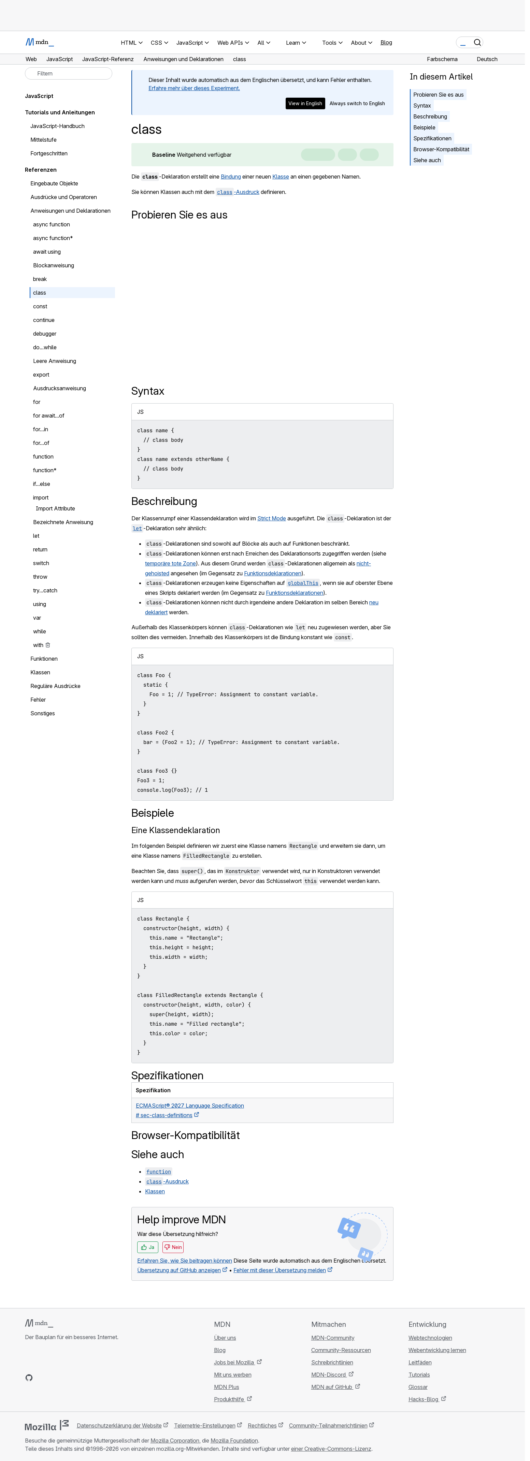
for (36, 401)
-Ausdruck (237, 191)
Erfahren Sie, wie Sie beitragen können (184, 1260)
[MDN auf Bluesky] (41, 1378)
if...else (41, 483)
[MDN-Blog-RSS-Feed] (78, 1378)
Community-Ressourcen (341, 1350)
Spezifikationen (432, 138)
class (39, 292)
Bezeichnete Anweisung (63, 522)
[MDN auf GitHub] (29, 1378)
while (39, 631)
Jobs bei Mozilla (234, 1362)
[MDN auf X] (53, 1378)
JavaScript (39, 96)
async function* (53, 238)
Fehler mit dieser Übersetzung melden (279, 1270)
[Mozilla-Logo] (47, 1425)
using (39, 604)
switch (41, 563)
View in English (305, 103)
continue (44, 320)
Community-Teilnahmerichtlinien (328, 1425)
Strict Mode (271, 518)
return (40, 549)
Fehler (38, 699)
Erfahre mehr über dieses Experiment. (194, 88)
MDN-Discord (329, 1374)
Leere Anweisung (54, 360)
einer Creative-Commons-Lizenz (331, 1448)
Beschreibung (430, 116)
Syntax (422, 105)
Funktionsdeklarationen (272, 573)
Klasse (280, 176)
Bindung (231, 176)
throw (40, 576)
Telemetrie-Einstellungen (204, 1425)
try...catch (45, 590)
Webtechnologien (430, 1337)
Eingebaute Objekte (54, 183)
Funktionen (44, 658)
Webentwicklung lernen (437, 1350)
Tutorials (419, 1374)
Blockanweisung (53, 265)
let (36, 535)
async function (51, 224)
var (37, 617)
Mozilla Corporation (175, 1440)
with (38, 645)
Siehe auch (427, 160)
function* (45, 470)
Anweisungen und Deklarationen (70, 210)
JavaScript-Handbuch (57, 126)
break (40, 279)
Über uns (225, 1337)
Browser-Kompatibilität (441, 149)
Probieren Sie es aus (438, 94)
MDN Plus (226, 1386)
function (43, 456)
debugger (44, 333)
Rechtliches (262, 1425)
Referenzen (41, 169)
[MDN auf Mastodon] (66, 1378)
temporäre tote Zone (170, 563)
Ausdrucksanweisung (59, 388)
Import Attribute (55, 508)
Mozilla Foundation (234, 1440)
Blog (386, 42)
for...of (41, 442)
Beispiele (424, 127)
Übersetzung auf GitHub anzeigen (179, 1270)
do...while (45, 347)
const (40, 306)
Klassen (155, 1191)
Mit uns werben (233, 1374)
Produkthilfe (229, 1399)
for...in (40, 429)
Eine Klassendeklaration (175, 830)
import (40, 497)
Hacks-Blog (424, 1399)
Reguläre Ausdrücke (55, 686)
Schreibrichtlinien (332, 1362)
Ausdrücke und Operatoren (63, 197)
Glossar (418, 1386)
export (41, 374)
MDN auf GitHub (332, 1386)
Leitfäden (420, 1362)
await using (47, 251)
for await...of (49, 415)
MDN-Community (333, 1337)
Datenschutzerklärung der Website (119, 1425)
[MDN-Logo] (39, 1323)
